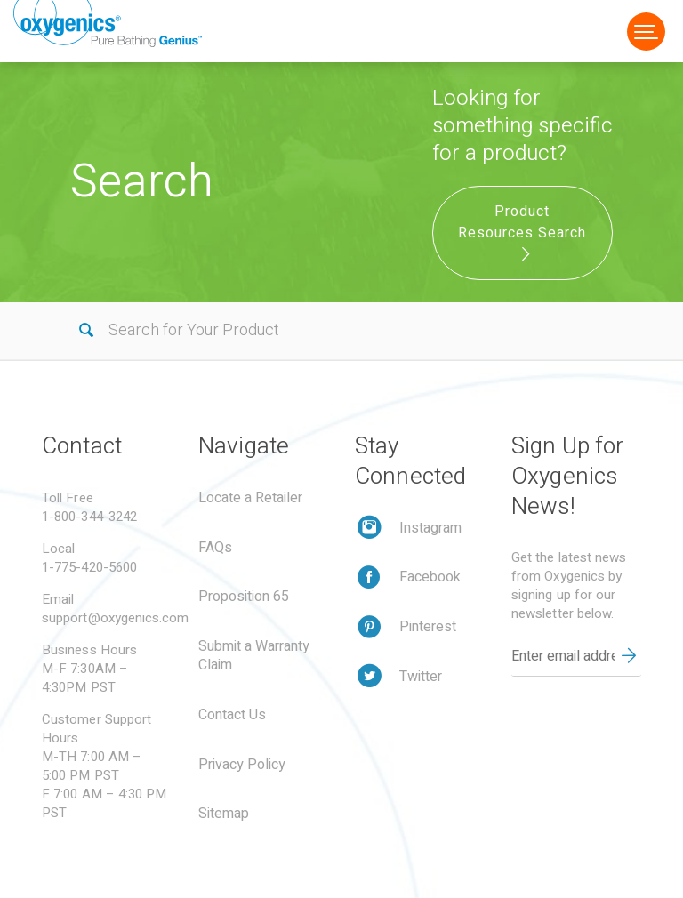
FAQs (215, 547)
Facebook (430, 577)
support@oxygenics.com (115, 618)
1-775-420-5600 (89, 567)
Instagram (430, 528)
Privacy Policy (241, 764)
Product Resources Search (522, 231)
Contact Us (232, 715)
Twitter (420, 676)
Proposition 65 (243, 596)
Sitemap (223, 813)
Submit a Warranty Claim (253, 656)
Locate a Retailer (250, 498)
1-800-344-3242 (89, 516)
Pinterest (427, 626)
